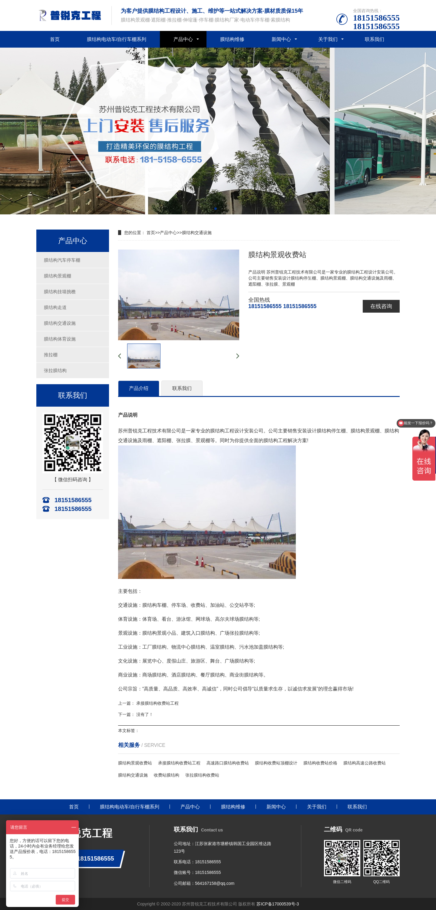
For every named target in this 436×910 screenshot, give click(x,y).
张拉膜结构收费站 (202, 775)
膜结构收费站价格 (320, 763)
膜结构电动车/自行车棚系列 (116, 39)
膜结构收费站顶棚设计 (276, 763)
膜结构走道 (55, 307)
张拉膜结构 (55, 370)
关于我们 (328, 39)
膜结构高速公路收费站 (364, 763)
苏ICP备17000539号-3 (277, 904)
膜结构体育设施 (60, 338)
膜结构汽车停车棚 (62, 260)
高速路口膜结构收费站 (227, 763)
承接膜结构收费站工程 (157, 703)
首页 (55, 39)
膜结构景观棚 (57, 275)
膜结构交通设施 (60, 323)
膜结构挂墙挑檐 (60, 291)
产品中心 (183, 39)
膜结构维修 (232, 39)
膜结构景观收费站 (135, 763)
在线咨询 (381, 306)
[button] (215, 208)
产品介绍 (138, 388)
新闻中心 (281, 39)
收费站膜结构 (166, 775)
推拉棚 (51, 354)
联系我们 (374, 39)
